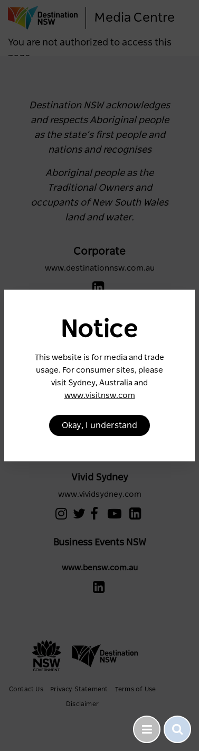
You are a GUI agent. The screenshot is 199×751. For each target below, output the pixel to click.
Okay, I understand (99, 425)
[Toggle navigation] (146, 729)
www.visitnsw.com (99, 396)
